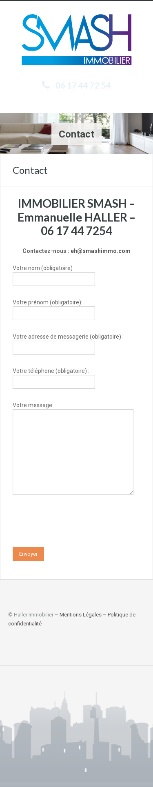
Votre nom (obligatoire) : (54, 274)
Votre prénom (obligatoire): (54, 308)
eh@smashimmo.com (101, 251)
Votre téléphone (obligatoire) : (54, 377)
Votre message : (73, 429)
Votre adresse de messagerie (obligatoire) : (68, 342)
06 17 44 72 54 (83, 85)
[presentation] (75, 523)
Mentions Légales (81, 615)
